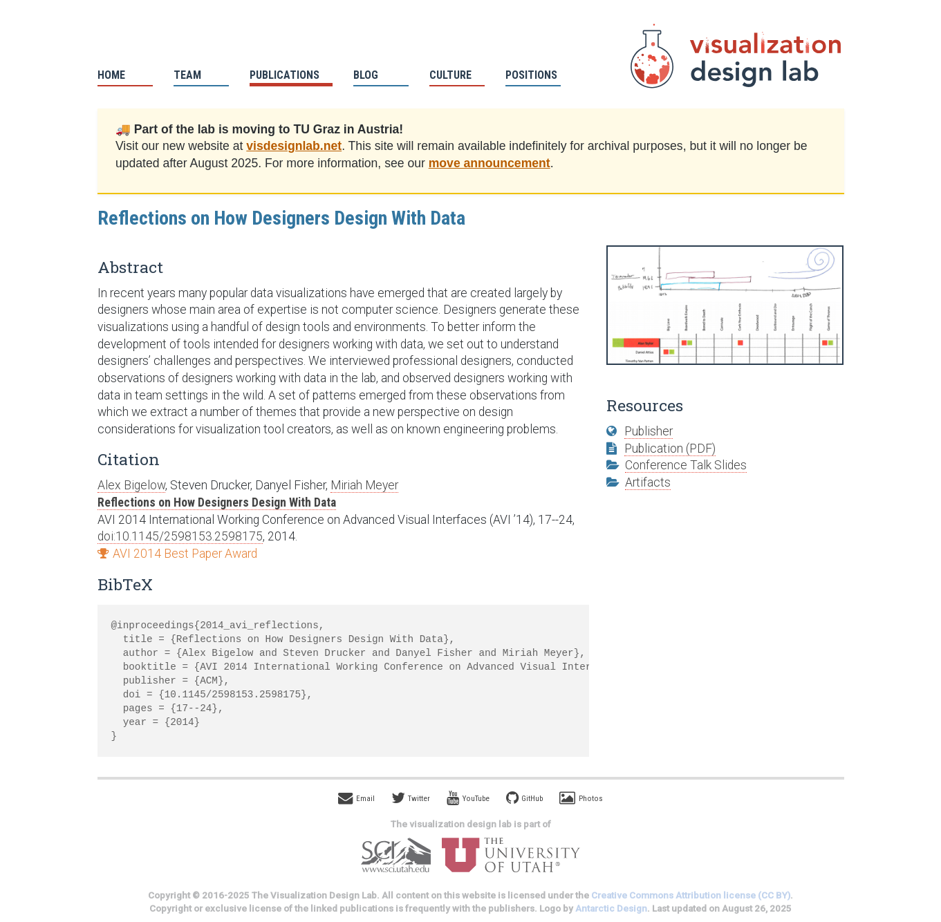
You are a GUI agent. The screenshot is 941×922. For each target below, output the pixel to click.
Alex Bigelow (131, 485)
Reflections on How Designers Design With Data (216, 502)
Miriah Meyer (364, 485)
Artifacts (648, 482)
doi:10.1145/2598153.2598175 (180, 536)
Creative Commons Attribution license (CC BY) (690, 895)
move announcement (489, 163)
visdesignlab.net (294, 146)
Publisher (648, 431)
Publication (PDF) (670, 448)
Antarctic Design (611, 908)
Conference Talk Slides (686, 465)
